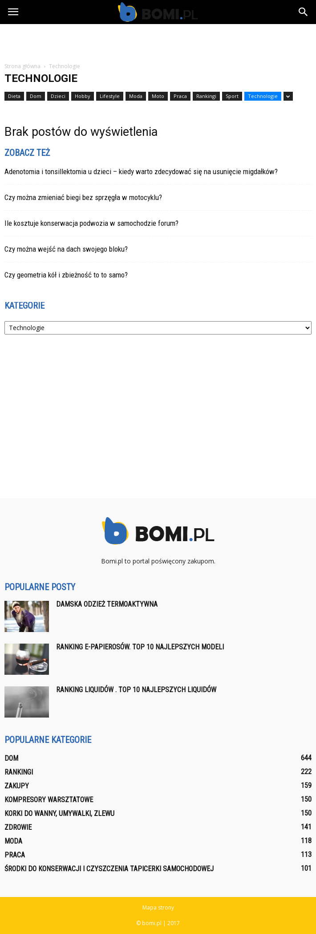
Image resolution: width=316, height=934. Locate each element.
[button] (303, 12)
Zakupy (16, 786)
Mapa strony (158, 907)
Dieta (14, 96)
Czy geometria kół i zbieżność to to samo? (66, 274)
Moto (158, 96)
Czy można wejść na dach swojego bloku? (66, 249)
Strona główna (22, 66)
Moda (135, 96)
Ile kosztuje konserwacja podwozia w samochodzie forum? (91, 223)
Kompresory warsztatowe (48, 799)
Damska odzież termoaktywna (107, 604)
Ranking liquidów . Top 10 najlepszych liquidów (136, 689)
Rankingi (206, 96)
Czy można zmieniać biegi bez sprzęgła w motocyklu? (83, 197)
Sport (232, 96)
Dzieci (58, 96)
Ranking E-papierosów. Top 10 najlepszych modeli (140, 647)
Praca (180, 96)
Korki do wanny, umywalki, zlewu (59, 813)
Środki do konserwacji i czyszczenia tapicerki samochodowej (109, 869)
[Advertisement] (158, 40)
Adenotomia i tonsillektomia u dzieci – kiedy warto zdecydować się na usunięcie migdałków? (141, 171)
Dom (35, 96)
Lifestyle (110, 96)
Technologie (263, 96)
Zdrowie (18, 827)
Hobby (82, 96)
